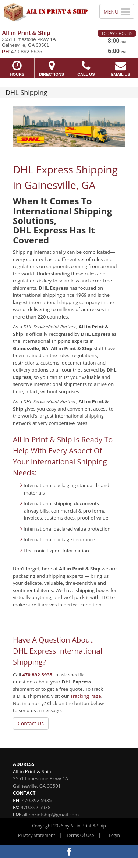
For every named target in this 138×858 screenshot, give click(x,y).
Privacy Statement (36, 835)
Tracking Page (85, 696)
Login (114, 835)
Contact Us (31, 723)
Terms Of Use (80, 835)
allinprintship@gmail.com (50, 814)
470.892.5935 (37, 674)
